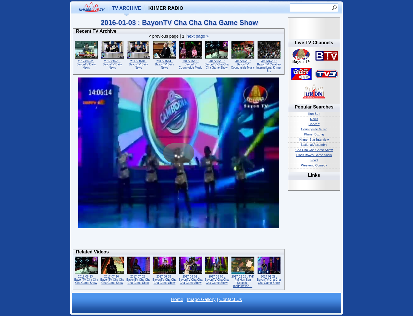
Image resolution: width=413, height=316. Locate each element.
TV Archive (126, 8)
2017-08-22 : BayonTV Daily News (86, 54)
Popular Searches (314, 106)
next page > (198, 36)
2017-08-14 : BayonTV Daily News (164, 54)
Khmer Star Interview (314, 139)
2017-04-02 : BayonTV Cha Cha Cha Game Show (190, 269)
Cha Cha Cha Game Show (314, 150)
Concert (314, 124)
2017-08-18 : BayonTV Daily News (138, 54)
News (314, 119)
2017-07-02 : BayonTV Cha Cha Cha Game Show (138, 269)
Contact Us (230, 299)
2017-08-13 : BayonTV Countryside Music (190, 54)
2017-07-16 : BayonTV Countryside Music (243, 54)
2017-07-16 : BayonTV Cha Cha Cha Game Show (112, 269)
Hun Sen (314, 113)
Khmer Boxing (314, 134)
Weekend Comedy (314, 165)
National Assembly (314, 144)
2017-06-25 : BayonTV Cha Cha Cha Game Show (164, 269)
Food (313, 160)
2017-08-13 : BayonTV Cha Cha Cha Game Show (216, 54)
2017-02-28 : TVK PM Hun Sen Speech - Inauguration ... (243, 271)
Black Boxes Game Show (314, 155)
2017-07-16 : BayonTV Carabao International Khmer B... (269, 56)
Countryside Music (314, 129)
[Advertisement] (179, 240)
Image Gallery (201, 299)
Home (177, 299)
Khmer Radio (165, 8)
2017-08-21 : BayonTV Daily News (112, 54)
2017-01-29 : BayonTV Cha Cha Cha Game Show (269, 269)
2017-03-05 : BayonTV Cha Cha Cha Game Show (216, 269)
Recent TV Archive (96, 31)
